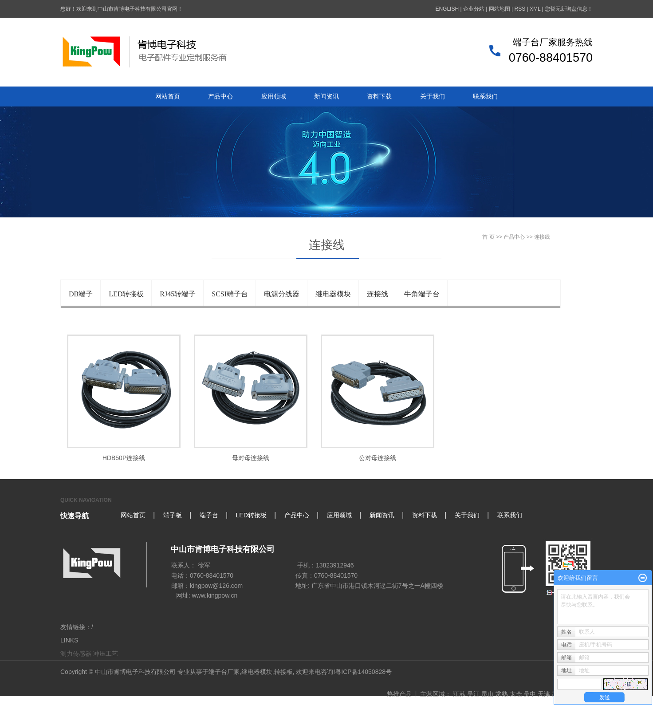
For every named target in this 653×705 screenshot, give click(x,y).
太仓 (516, 693)
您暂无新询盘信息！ (569, 9)
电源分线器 (281, 294)
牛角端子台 (422, 294)
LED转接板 (126, 294)
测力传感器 (75, 653)
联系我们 (485, 96)
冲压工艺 (105, 653)
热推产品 (399, 693)
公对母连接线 (377, 457)
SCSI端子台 (230, 294)
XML (535, 9)
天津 (544, 693)
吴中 (529, 693)
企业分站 (473, 9)
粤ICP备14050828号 (363, 671)
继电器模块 (333, 294)
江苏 (459, 693)
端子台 (209, 515)
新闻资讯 (326, 96)
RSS (519, 9)
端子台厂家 (224, 671)
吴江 (473, 693)
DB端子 (81, 294)
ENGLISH (447, 9)
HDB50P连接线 (123, 457)
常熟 (502, 693)
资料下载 (379, 96)
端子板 (172, 515)
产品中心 (220, 96)
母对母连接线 (250, 457)
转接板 (283, 671)
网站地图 (499, 9)
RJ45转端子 (178, 294)
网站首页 (167, 96)
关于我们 (432, 96)
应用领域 (273, 96)
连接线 (377, 294)
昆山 (487, 693)
